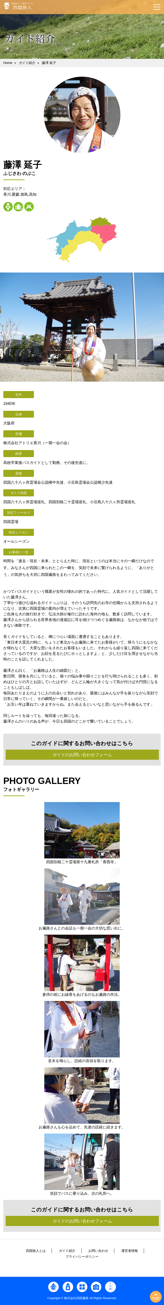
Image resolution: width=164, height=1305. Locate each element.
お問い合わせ (98, 1251)
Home (7, 63)
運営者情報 (129, 1251)
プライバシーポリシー (82, 1256)
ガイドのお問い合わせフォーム (82, 754)
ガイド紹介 (27, 63)
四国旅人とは (36, 1251)
